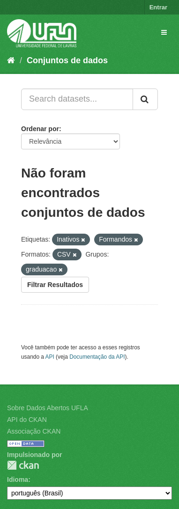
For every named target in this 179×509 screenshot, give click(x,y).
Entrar (158, 7)
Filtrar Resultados (55, 284)
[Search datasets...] (77, 99)
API (49, 357)
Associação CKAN (33, 431)
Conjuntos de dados (67, 60)
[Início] (11, 60)
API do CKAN (27, 419)
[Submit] (145, 99)
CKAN (23, 465)
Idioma (17, 479)
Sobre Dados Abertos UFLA (47, 408)
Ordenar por (40, 129)
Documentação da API (97, 357)
